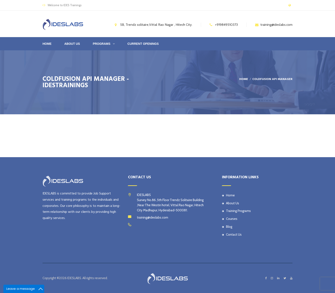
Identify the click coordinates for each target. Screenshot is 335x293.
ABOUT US (72, 43)
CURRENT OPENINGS (143, 43)
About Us (230, 203)
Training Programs (236, 211)
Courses (229, 219)
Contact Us (232, 234)
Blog (227, 227)
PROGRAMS (101, 43)
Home (47, 43)
